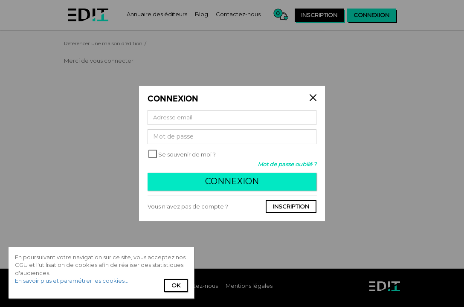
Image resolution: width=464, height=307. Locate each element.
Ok (175, 285)
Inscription (291, 206)
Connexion (232, 181)
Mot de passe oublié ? (287, 164)
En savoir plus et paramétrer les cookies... (71, 280)
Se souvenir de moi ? (187, 154)
